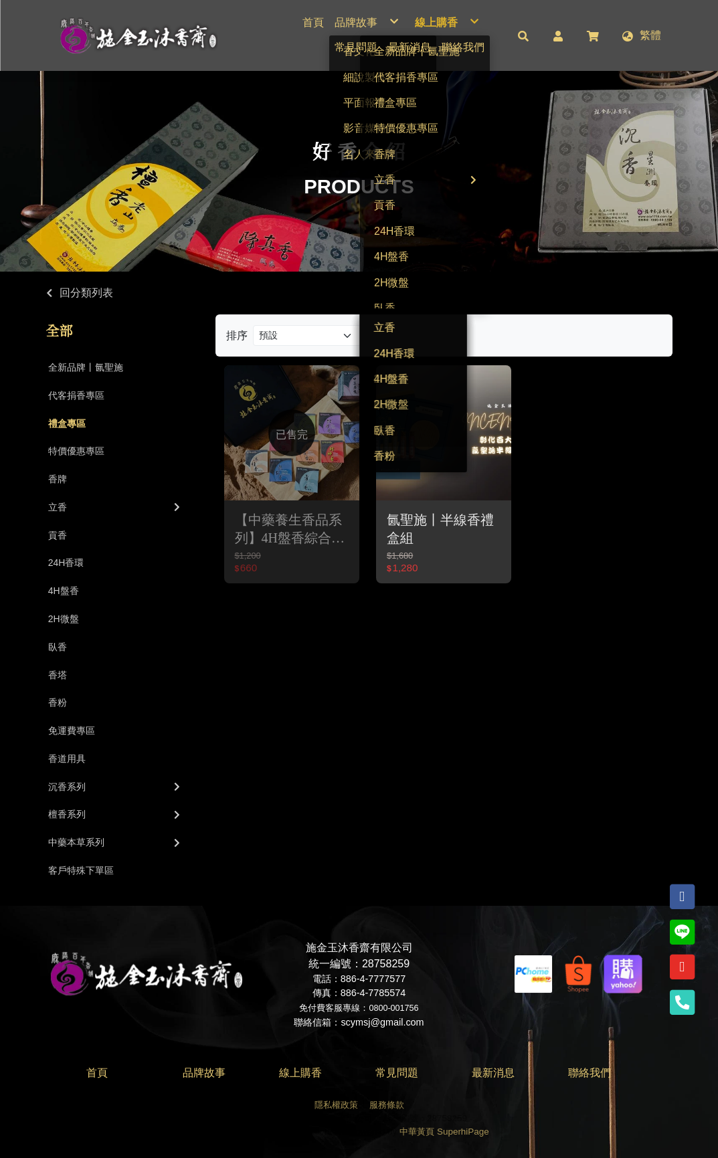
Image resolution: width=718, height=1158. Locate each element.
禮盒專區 (67, 423)
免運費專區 (71, 730)
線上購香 (300, 1072)
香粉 (57, 702)
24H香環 (66, 562)
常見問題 (396, 1072)
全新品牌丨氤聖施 (85, 367)
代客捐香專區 (76, 395)
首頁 (97, 1072)
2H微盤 (63, 618)
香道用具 (67, 758)
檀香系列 (115, 814)
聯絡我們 (589, 1072)
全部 (59, 331)
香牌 (57, 479)
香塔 (57, 675)
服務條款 (386, 1105)
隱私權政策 (336, 1105)
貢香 (57, 535)
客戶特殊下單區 (81, 870)
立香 (115, 507)
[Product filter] (307, 335)
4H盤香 (63, 590)
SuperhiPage (463, 1132)
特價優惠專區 (76, 451)
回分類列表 (86, 292)
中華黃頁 (416, 1132)
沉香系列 (115, 786)
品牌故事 (204, 1072)
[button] (523, 35)
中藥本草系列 (115, 842)
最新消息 (493, 1072)
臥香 (57, 647)
